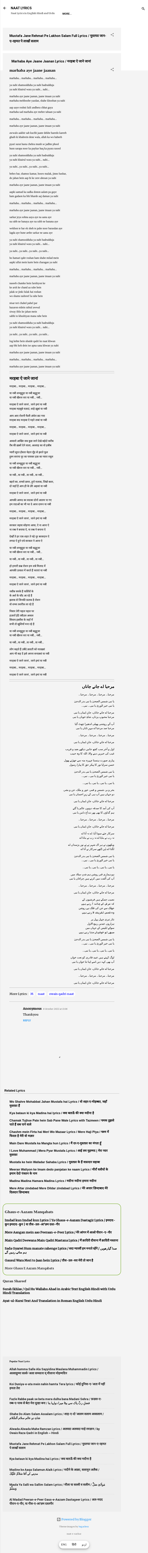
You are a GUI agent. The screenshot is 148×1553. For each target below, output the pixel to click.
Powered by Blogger (74, 1530)
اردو (84, 1544)
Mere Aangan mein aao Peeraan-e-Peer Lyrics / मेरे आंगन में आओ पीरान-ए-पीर (58, 1243)
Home (17, 24)
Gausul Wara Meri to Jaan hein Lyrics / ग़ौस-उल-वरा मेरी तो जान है (49, 1271)
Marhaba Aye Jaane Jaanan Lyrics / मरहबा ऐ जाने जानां (51, 72)
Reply (27, 1030)
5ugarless (83, 1537)
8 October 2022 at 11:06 (55, 1019)
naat (41, 1004)
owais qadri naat (61, 1004)
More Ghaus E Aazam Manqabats (29, 1279)
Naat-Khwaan (54, 24)
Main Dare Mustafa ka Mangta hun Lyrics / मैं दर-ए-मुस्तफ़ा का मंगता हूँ (55, 1153)
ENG (64, 1544)
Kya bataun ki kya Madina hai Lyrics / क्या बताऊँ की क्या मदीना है (50, 1469)
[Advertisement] (134, 85)
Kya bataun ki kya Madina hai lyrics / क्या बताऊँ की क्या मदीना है (51, 1123)
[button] (112, 45)
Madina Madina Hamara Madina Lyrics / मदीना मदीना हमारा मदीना (52, 1191)
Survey (75, 24)
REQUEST (33, 24)
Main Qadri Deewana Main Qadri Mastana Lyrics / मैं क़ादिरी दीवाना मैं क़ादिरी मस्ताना (61, 1251)
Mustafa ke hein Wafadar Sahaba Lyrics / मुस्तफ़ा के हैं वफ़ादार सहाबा (54, 1172)
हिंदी (74, 1544)
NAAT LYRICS (21, 8)
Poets (90, 24)
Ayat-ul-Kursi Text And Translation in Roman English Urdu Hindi (52, 1311)
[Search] (143, 9)
